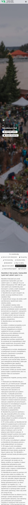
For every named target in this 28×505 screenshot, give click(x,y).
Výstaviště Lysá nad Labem (12, 120)
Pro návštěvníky (8, 123)
